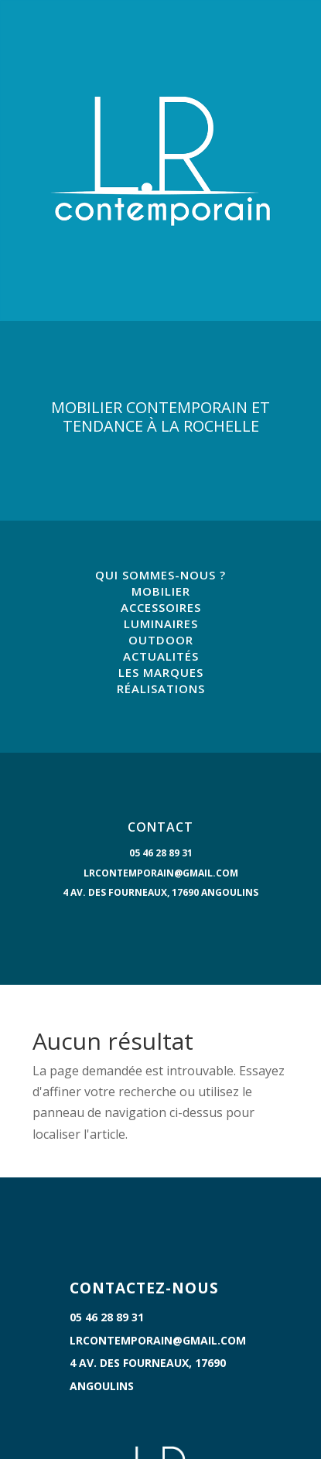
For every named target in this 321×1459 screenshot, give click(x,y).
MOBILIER (160, 591)
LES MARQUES (160, 672)
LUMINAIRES (161, 623)
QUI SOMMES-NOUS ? (160, 575)
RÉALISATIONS (161, 688)
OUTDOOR (160, 639)
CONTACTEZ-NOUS (144, 1288)
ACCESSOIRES (161, 607)
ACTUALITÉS (161, 656)
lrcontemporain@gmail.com (161, 873)
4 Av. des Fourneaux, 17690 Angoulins (160, 892)
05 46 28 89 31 (161, 852)
